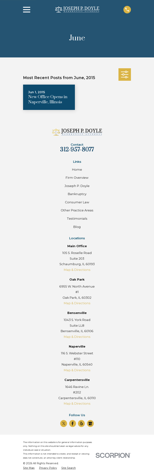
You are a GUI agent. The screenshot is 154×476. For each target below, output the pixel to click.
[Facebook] (72, 423)
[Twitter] (64, 423)
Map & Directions (77, 270)
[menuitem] (29, 468)
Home (77, 169)
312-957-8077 (77, 149)
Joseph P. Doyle (77, 186)
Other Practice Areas (77, 210)
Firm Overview (77, 177)
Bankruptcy (77, 194)
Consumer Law (77, 202)
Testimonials (77, 218)
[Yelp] (81, 423)
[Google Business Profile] (90, 423)
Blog (77, 227)
